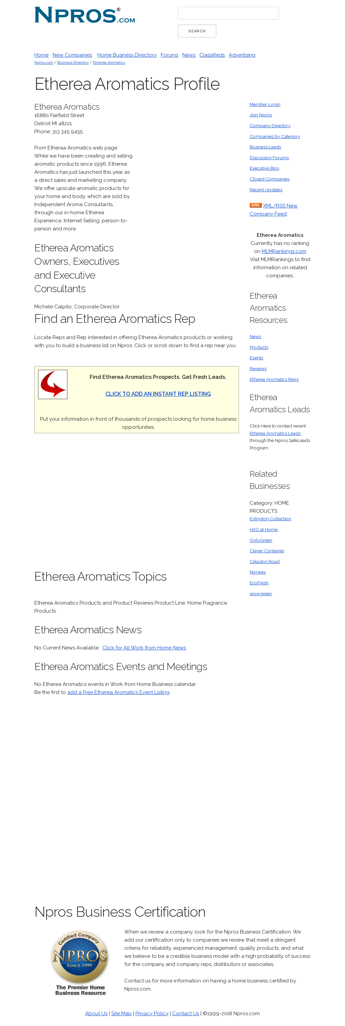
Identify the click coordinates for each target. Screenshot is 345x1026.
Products (259, 347)
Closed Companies (269, 179)
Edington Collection (270, 518)
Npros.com (43, 62)
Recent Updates (266, 189)
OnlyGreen (261, 540)
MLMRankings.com (284, 251)
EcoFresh (259, 582)
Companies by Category (275, 136)
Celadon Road (265, 561)
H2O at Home (264, 529)
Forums (169, 55)
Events (256, 357)
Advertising (242, 55)
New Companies (72, 55)
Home (41, 55)
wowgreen (261, 593)
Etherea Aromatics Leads (275, 433)
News (188, 55)
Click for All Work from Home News (144, 648)
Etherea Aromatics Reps (274, 379)
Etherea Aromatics (109, 62)
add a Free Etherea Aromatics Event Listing (118, 692)
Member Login (265, 104)
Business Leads (265, 146)
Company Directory (270, 125)
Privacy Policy (151, 1013)
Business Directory (73, 62)
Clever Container (267, 550)
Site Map (121, 1013)
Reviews (258, 368)
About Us (96, 1013)
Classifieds (212, 55)
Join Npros (261, 114)
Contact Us (185, 1013)
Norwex (258, 572)
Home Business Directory (127, 55)
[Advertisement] (188, 202)
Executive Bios (264, 168)
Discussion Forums (269, 157)
